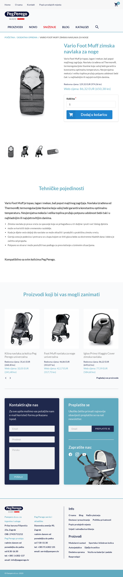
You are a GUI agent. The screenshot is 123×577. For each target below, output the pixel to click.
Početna (10, 37)
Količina (70, 98)
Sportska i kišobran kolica (101, 543)
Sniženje (49, 27)
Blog (65, 27)
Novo (33, 27)
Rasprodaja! (74, 556)
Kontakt (31, 4)
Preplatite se (102, 428)
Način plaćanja (93, 515)
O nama (18, 4)
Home (7, 4)
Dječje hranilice (92, 547)
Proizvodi (15, 27)
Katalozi (82, 27)
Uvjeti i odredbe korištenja (81, 529)
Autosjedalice (75, 547)
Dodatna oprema (27, 37)
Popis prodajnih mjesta (50, 4)
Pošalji (18, 477)
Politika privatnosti (102, 520)
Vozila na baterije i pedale (100, 552)
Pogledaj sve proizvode (107, 378)
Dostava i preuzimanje (79, 520)
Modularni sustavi (77, 543)
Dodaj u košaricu (86, 114)
